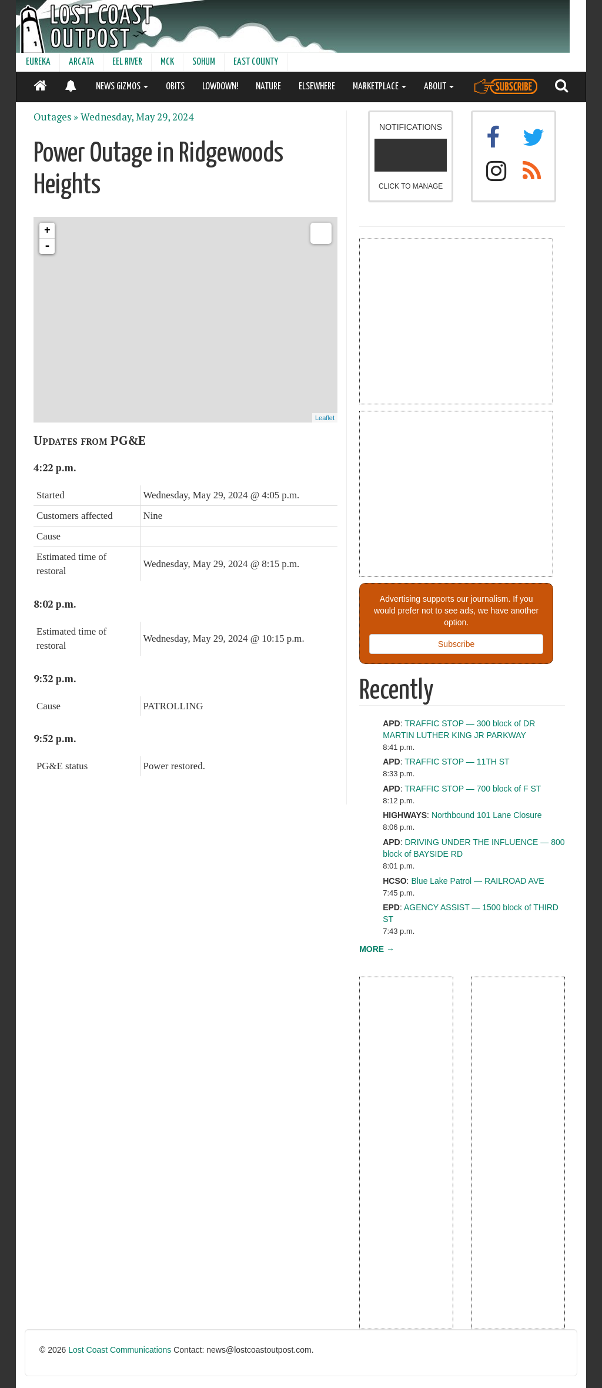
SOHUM (203, 62)
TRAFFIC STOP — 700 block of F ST (472, 788)
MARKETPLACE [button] (379, 87)
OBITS (175, 87)
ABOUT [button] (439, 87)
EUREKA (38, 62)
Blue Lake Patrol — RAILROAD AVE (477, 881)
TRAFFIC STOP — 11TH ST (456, 761)
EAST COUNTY (255, 62)
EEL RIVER (127, 62)
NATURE (268, 87)
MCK (167, 62)
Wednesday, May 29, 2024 (137, 116)
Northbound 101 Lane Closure (487, 815)
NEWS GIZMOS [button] (122, 87)
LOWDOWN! (220, 87)
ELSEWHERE (317, 87)
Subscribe (456, 644)
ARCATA (81, 62)
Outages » (56, 116)
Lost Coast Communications (119, 1350)
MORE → (376, 949)
